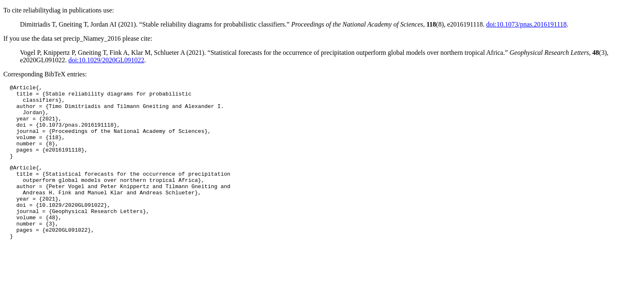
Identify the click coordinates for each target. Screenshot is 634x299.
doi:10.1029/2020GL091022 (106, 60)
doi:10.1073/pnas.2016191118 (526, 24)
